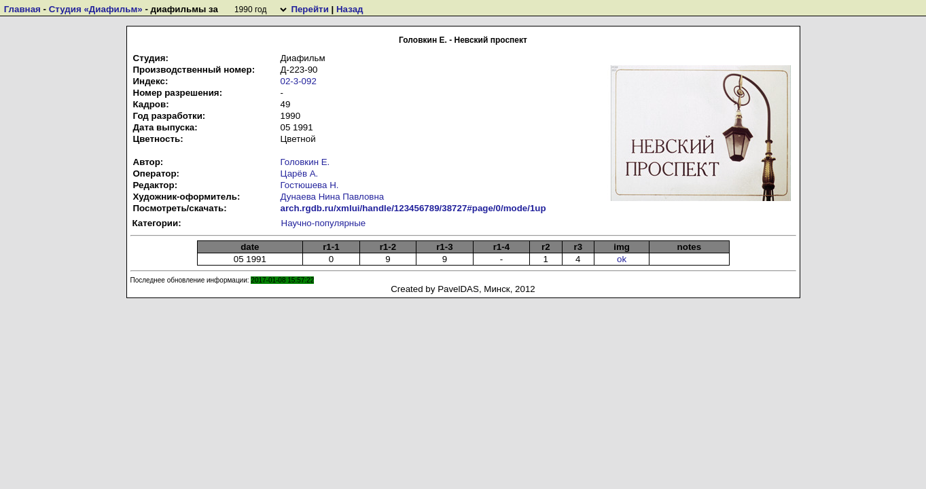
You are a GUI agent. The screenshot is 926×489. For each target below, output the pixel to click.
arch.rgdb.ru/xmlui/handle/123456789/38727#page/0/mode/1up (413, 208)
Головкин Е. (305, 162)
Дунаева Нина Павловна (333, 197)
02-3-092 (299, 81)
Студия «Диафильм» (96, 9)
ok (621, 259)
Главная (22, 9)
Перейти (309, 9)
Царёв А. (300, 173)
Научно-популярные (323, 223)
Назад (349, 9)
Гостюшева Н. (310, 185)
